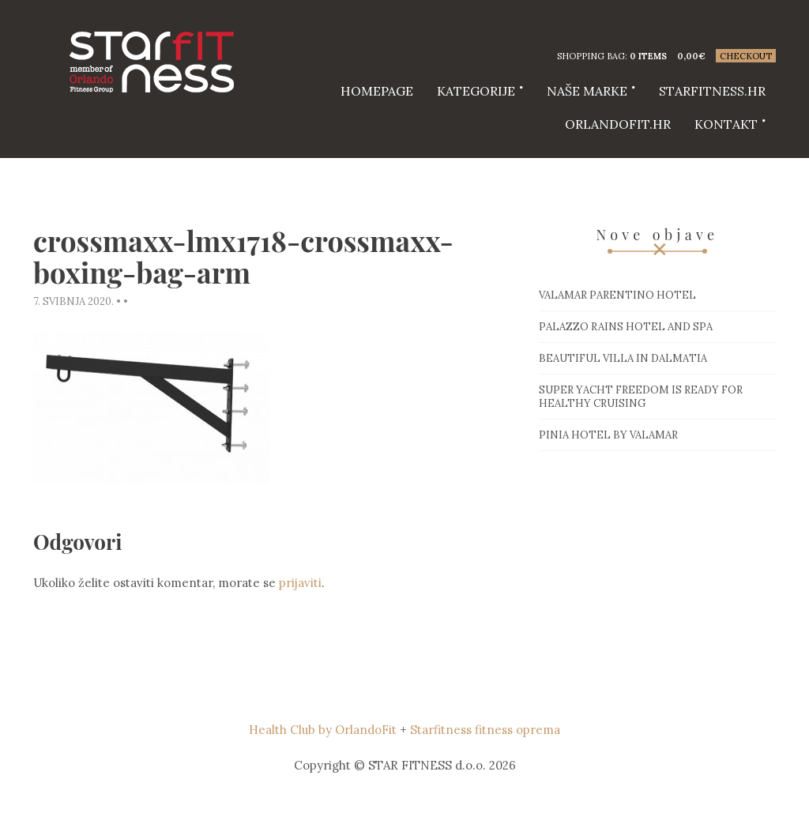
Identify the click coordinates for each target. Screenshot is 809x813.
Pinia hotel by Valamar (608, 435)
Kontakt (726, 124)
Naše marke (587, 91)
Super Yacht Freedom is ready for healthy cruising (641, 396)
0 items (648, 56)
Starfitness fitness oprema (485, 729)
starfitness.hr (712, 91)
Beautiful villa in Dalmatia (623, 358)
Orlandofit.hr (618, 124)
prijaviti (300, 582)
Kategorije (476, 91)
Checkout (746, 56)
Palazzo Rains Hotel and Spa (626, 326)
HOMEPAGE (377, 91)
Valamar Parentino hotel (617, 295)
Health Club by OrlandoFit (323, 729)
